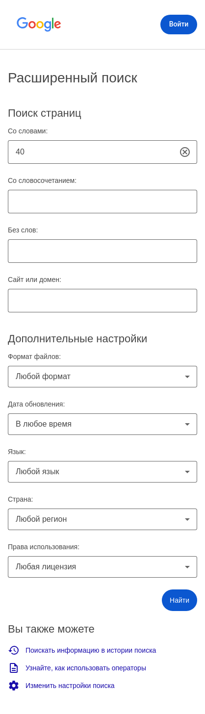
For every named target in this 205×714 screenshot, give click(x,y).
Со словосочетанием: (42, 180)
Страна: (20, 499)
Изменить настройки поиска (61, 685)
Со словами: (28, 131)
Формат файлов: (34, 356)
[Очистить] (185, 152)
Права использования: (43, 547)
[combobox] (102, 376)
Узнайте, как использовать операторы (77, 668)
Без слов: (23, 230)
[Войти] (178, 24)
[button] (179, 600)
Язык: (17, 452)
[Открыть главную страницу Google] (39, 24)
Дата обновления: (36, 404)
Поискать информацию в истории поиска (82, 650)
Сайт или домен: (34, 279)
